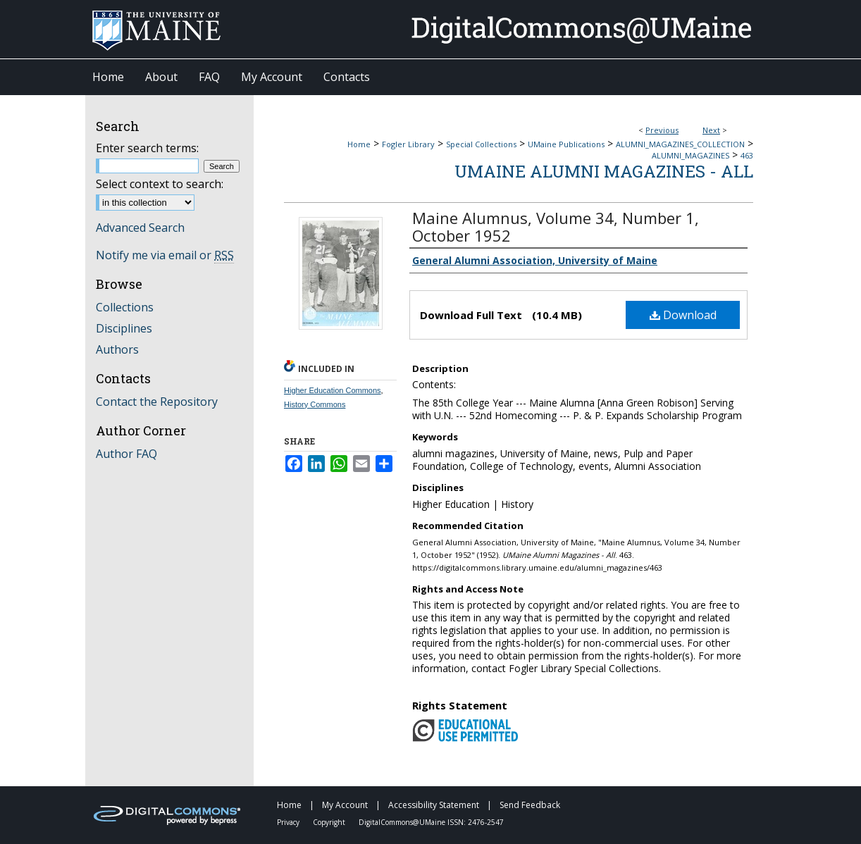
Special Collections (481, 144)
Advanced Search (140, 227)
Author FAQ (126, 453)
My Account (346, 805)
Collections (125, 307)
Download (683, 315)
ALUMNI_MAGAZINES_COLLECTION (680, 144)
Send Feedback (530, 805)
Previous (662, 130)
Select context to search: (159, 184)
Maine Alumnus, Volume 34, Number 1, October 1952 (555, 226)
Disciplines (124, 328)
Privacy (289, 822)
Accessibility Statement (434, 805)
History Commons (314, 404)
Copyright (330, 822)
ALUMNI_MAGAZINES (690, 155)
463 (747, 155)
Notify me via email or (165, 255)
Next (711, 130)
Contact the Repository (157, 401)
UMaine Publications (566, 144)
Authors (117, 349)
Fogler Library (408, 144)
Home (359, 144)
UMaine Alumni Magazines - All (603, 171)
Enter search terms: (147, 148)
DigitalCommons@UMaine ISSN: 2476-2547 (431, 822)
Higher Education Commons (332, 390)
